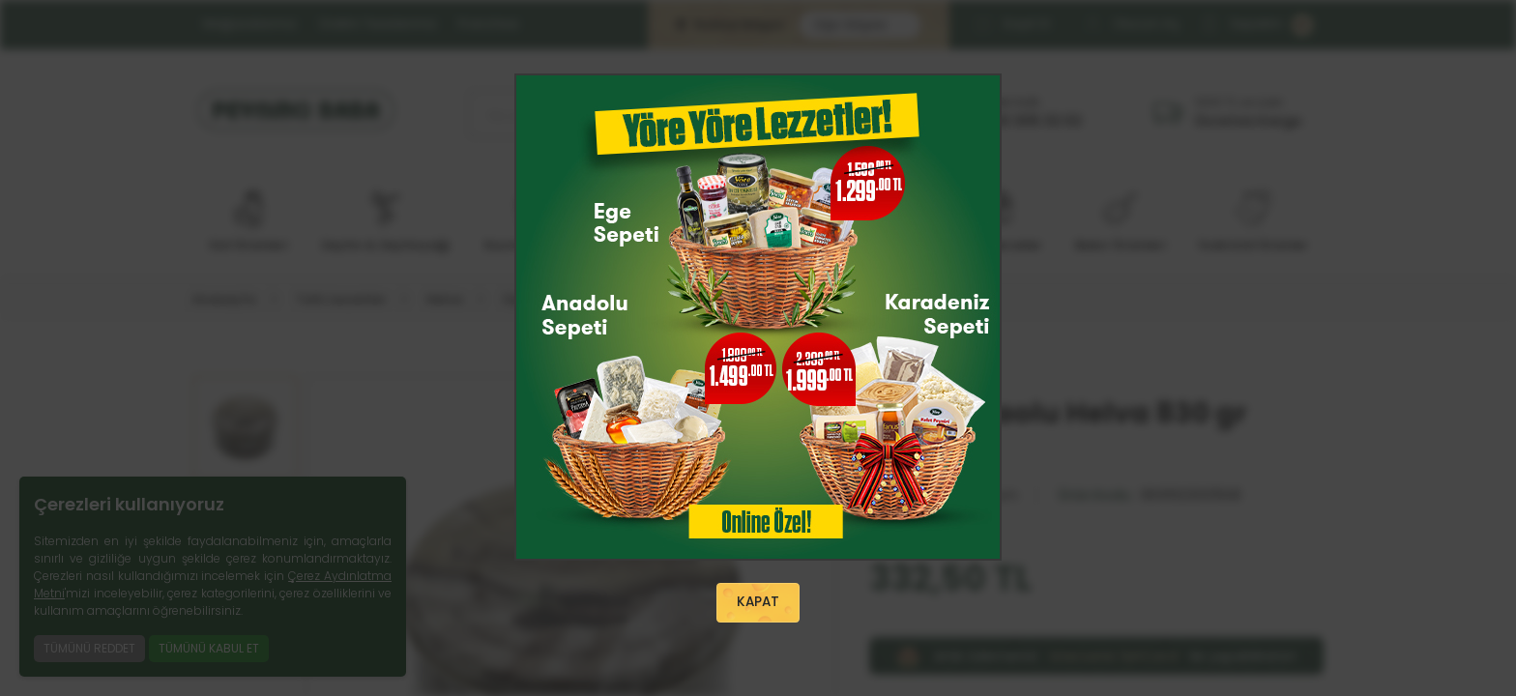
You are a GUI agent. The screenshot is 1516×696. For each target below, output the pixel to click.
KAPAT (758, 603)
